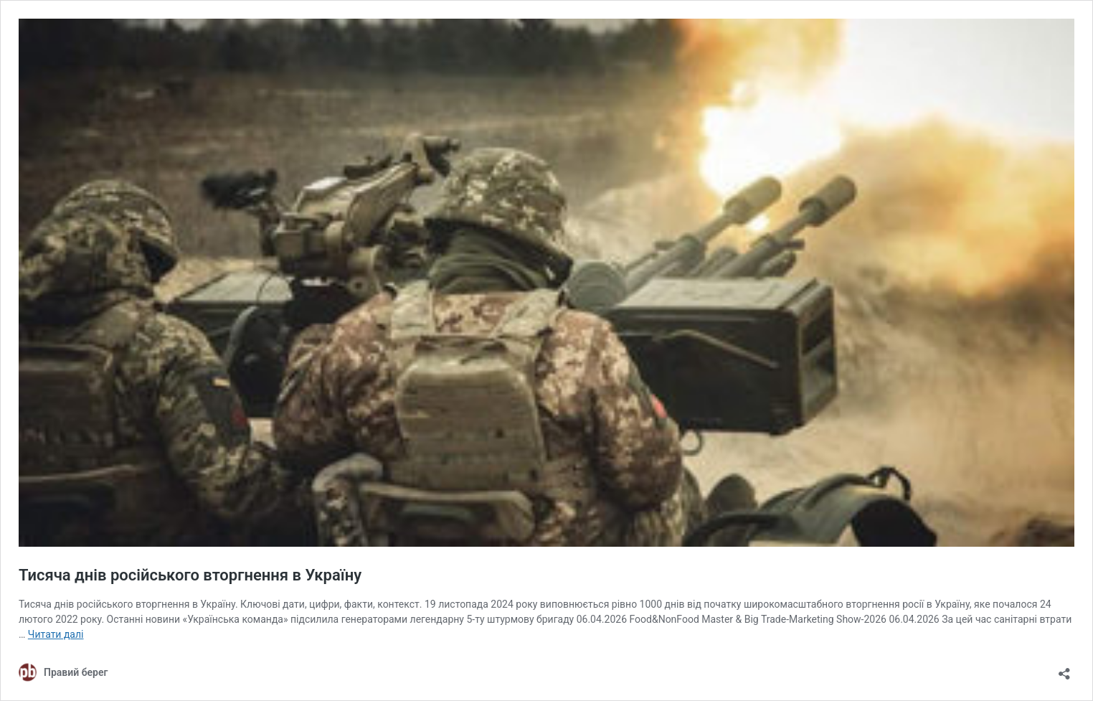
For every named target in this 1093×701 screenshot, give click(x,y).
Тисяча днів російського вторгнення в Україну (190, 575)
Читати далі (56, 634)
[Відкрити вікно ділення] (1064, 669)
